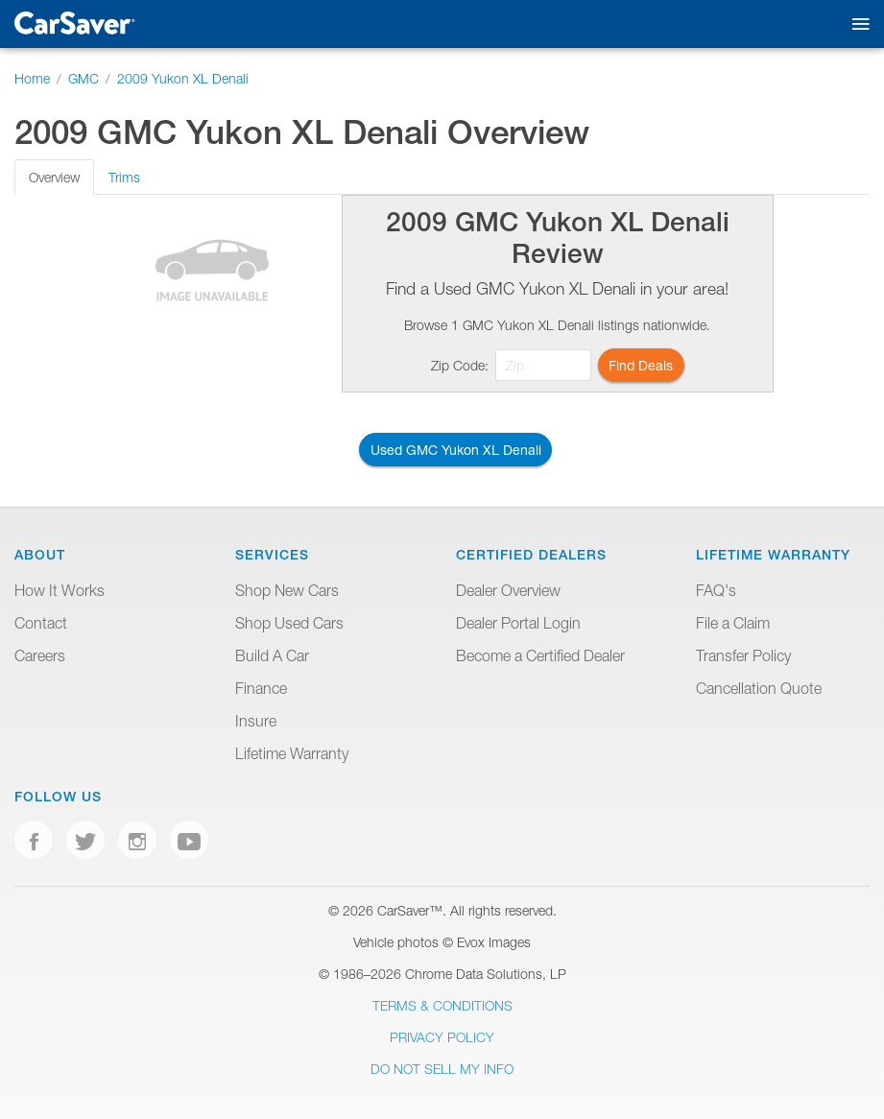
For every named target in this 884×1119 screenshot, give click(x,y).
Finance (261, 688)
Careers (39, 655)
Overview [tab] (54, 177)
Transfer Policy (743, 655)
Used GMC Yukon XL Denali (455, 449)
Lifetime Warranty (291, 753)
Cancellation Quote (759, 688)
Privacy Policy (442, 1037)
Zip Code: (460, 365)
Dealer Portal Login (518, 622)
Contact (40, 622)
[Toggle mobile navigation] (857, 24)
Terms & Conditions (442, 1005)
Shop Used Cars (289, 622)
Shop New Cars (287, 590)
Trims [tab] (124, 177)
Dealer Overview (508, 590)
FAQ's (716, 590)
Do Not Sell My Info (442, 1068)
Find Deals (641, 365)
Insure (255, 720)
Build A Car (272, 655)
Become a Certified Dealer (540, 655)
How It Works (59, 590)
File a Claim (733, 622)
